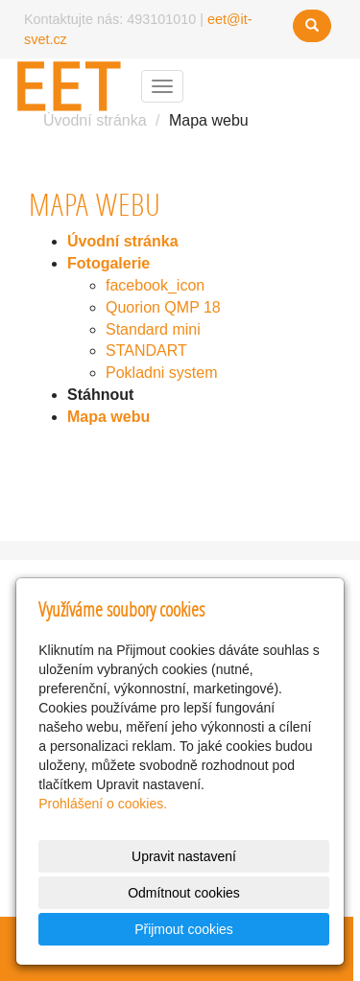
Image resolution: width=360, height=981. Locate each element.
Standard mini (153, 329)
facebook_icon (155, 285)
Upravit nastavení (184, 856)
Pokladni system (162, 372)
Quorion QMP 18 (163, 307)
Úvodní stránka (95, 120)
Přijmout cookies (183, 929)
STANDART (146, 350)
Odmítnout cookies (184, 892)
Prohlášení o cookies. (102, 803)
